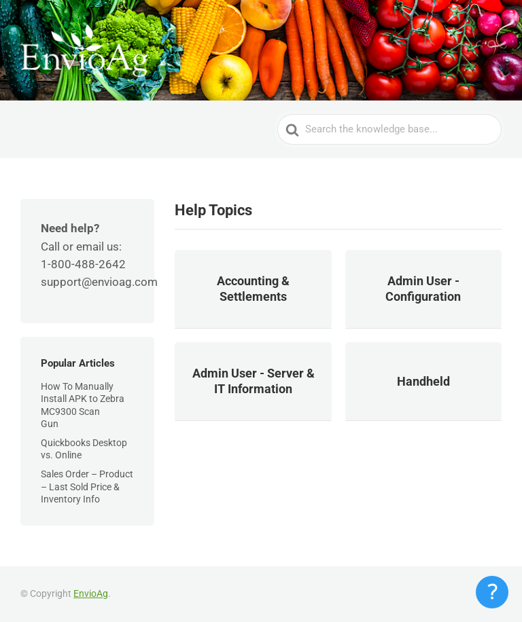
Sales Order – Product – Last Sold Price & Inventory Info (87, 486)
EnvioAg (90, 593)
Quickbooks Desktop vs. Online (84, 448)
